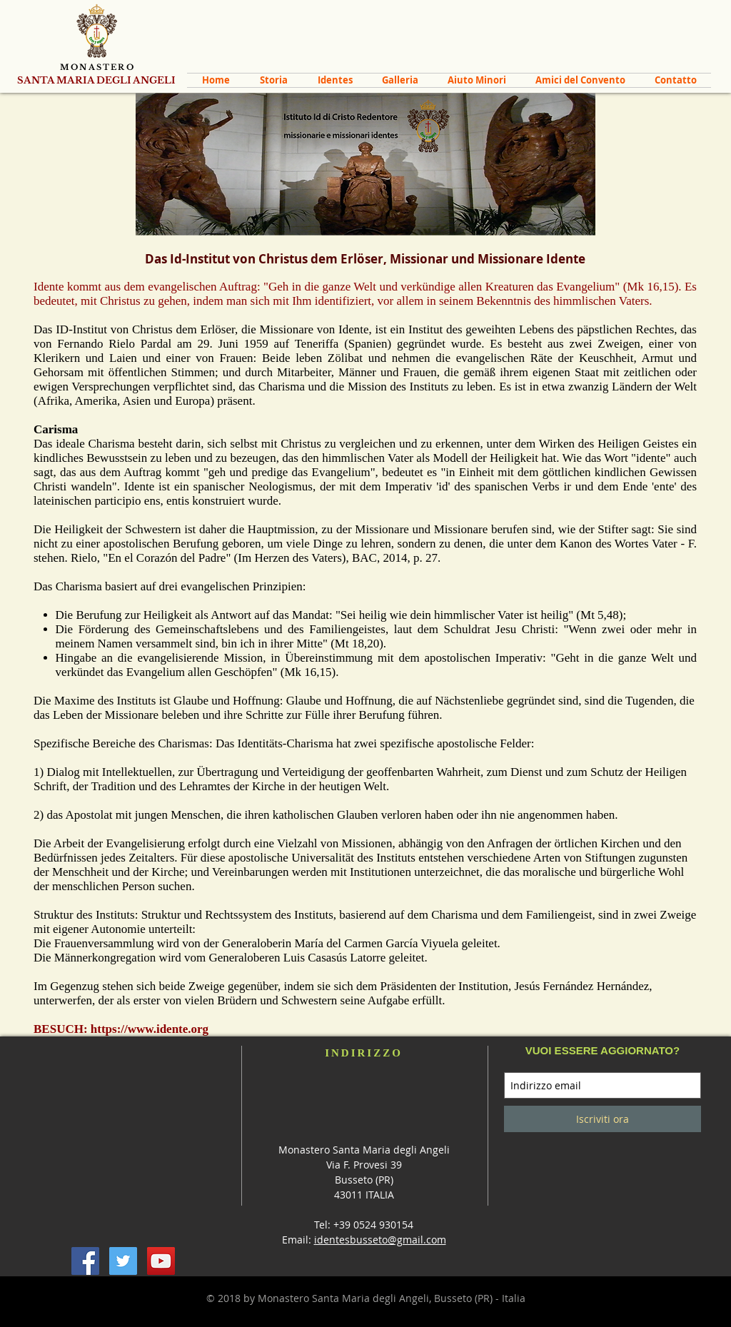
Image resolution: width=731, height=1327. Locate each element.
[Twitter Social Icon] (123, 1261)
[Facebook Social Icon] (85, 1261)
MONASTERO (97, 67)
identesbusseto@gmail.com (380, 1239)
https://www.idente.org (149, 1029)
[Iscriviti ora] (602, 1119)
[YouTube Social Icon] (161, 1261)
